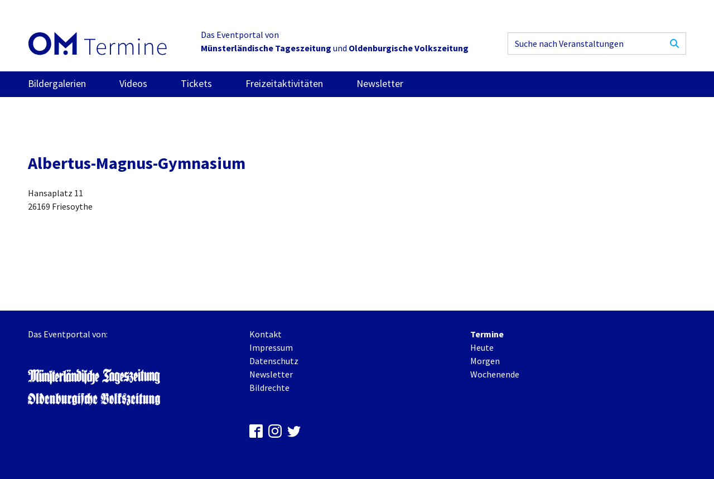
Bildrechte (269, 387)
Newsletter (379, 83)
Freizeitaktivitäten (284, 83)
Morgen (485, 360)
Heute (482, 347)
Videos (133, 83)
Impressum (271, 347)
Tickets (196, 83)
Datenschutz (273, 360)
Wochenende (494, 374)
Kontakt (265, 334)
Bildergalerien (57, 83)
